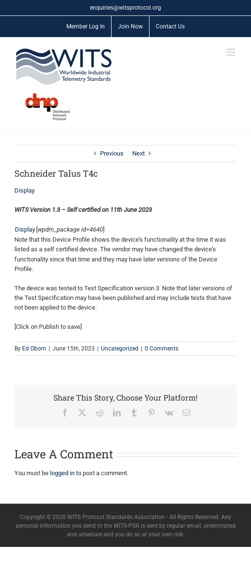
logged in (62, 473)
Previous (112, 153)
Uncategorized (119, 348)
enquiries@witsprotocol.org (125, 7)
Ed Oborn (34, 348)
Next (138, 153)
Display (24, 190)
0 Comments (161, 348)
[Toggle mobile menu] (231, 52)
